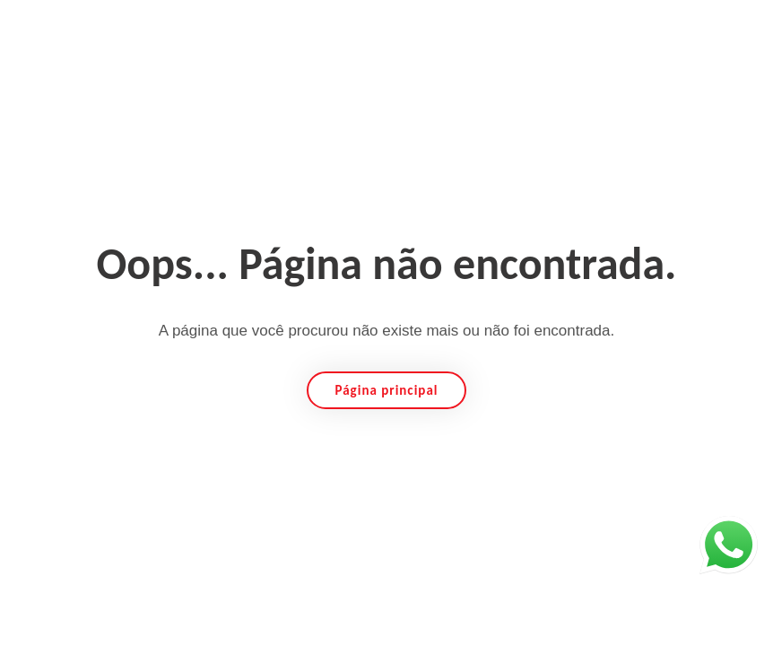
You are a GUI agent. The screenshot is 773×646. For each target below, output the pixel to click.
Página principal (387, 390)
